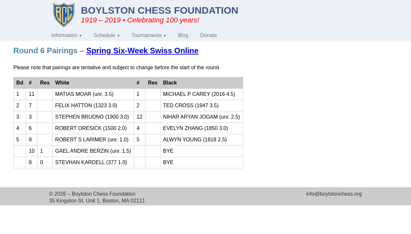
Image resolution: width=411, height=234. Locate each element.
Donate (208, 35)
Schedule (105, 35)
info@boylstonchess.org (334, 194)
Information (64, 35)
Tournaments (146, 35)
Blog (183, 35)
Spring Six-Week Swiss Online (142, 50)
